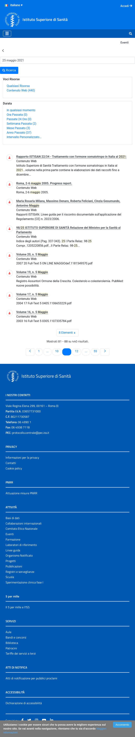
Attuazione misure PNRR (21, 493)
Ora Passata (17, 114)
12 (78, 351)
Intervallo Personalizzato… (24, 137)
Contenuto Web (21, 90)
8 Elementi (69, 332)
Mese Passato (18, 128)
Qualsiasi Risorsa (18, 86)
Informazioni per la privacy (22, 457)
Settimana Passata (21, 123)
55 (96, 351)
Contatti (11, 463)
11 (68, 351)
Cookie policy (14, 468)
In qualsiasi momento (21, 110)
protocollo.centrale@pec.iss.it (30, 432)
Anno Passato (19, 132)
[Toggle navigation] (7, 33)
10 (58, 351)
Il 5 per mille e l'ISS (18, 607)
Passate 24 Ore (19, 119)
